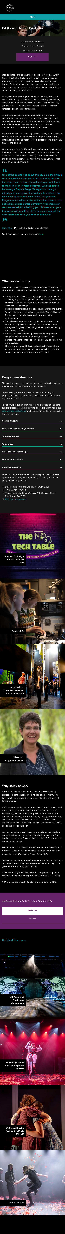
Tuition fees (7, 444)
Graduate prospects (11, 467)
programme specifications (14, 411)
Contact (32, 919)
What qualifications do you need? (18, 428)
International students (12, 459)
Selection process (10, 436)
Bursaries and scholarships (15, 452)
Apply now (32, 57)
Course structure (10, 421)
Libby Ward (7, 228)
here (41, 234)
